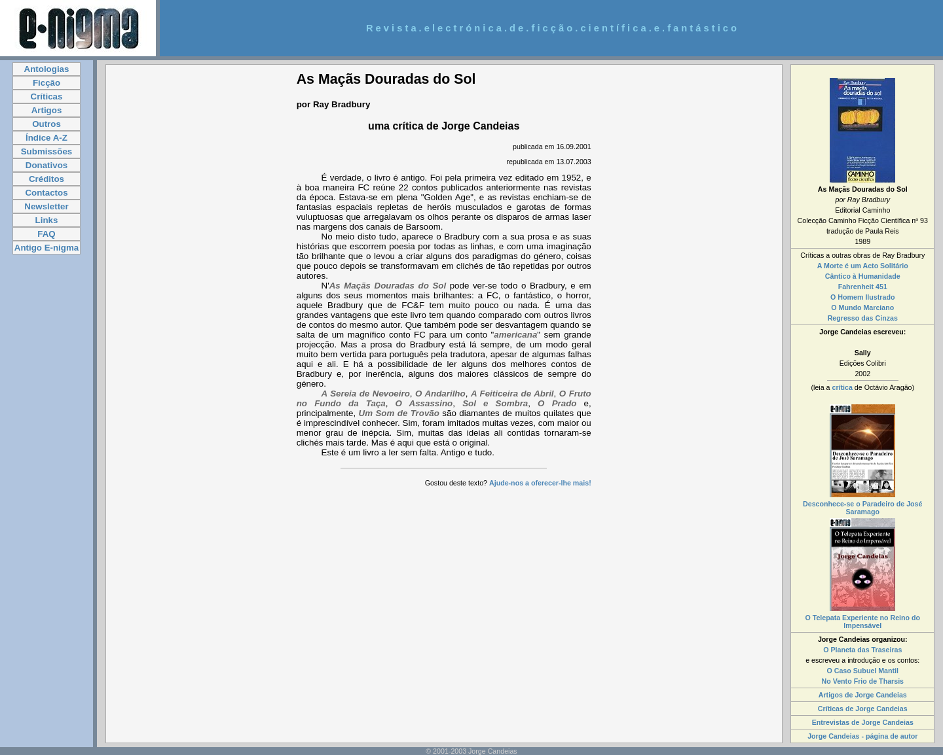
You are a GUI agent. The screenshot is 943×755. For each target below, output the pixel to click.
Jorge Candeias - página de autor (862, 736)
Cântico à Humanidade (862, 276)
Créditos (46, 179)
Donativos (46, 165)
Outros (46, 124)
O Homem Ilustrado (862, 297)
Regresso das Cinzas (863, 318)
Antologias (46, 69)
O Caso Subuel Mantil (862, 671)
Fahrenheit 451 (862, 286)
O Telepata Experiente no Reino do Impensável (862, 621)
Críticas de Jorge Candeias (863, 708)
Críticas (47, 96)
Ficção (46, 83)
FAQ (46, 234)
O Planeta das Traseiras (862, 650)
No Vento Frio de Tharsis (863, 681)
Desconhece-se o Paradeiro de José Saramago (862, 508)
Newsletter (46, 206)
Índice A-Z (46, 138)
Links (46, 220)
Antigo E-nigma (46, 248)
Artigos (46, 110)
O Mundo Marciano (862, 307)
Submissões (47, 151)
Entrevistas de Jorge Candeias (863, 722)
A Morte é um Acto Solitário (862, 266)
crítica (842, 387)
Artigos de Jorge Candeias (863, 695)
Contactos (46, 193)
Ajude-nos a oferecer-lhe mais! (540, 483)
